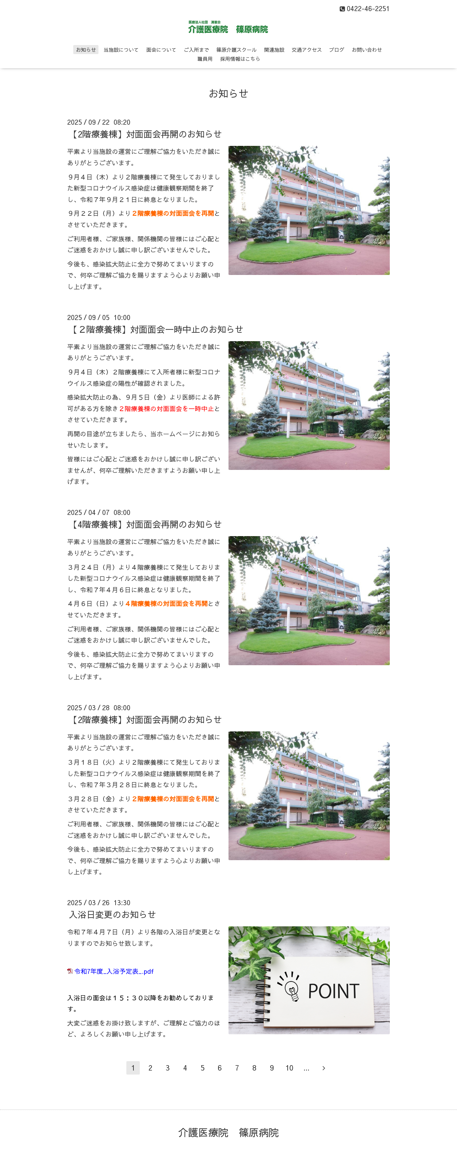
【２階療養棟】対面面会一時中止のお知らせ (156, 329)
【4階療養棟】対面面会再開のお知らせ (145, 524)
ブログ (336, 49)
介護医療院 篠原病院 (228, 1132)
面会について (161, 49)
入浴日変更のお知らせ (112, 914)
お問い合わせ (367, 49)
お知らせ (86, 49)
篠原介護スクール (236, 49)
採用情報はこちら (240, 58)
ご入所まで (196, 49)
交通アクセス (307, 49)
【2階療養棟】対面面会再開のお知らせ (145, 134)
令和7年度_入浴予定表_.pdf (114, 971)
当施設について (121, 49)
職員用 (205, 58)
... (306, 1067)
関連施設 (274, 49)
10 (289, 1067)
